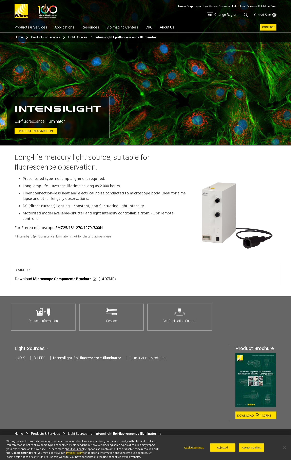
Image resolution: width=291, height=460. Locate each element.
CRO (149, 27)
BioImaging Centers (122, 27)
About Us (167, 27)
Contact (268, 27)
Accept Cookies (251, 448)
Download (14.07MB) (65, 278)
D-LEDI (39, 357)
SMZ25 (61, 227)
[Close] (284, 448)
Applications (64, 27)
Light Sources (78, 37)
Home (19, 37)
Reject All (222, 448)
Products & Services (31, 27)
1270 (78, 227)
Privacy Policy (74, 454)
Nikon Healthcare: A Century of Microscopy (47, 11)
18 (71, 227)
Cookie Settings (194, 448)
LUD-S (20, 357)
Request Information (36, 131)
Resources (90, 27)
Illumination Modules (148, 357)
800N (98, 227)
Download (254, 415)
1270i (87, 227)
